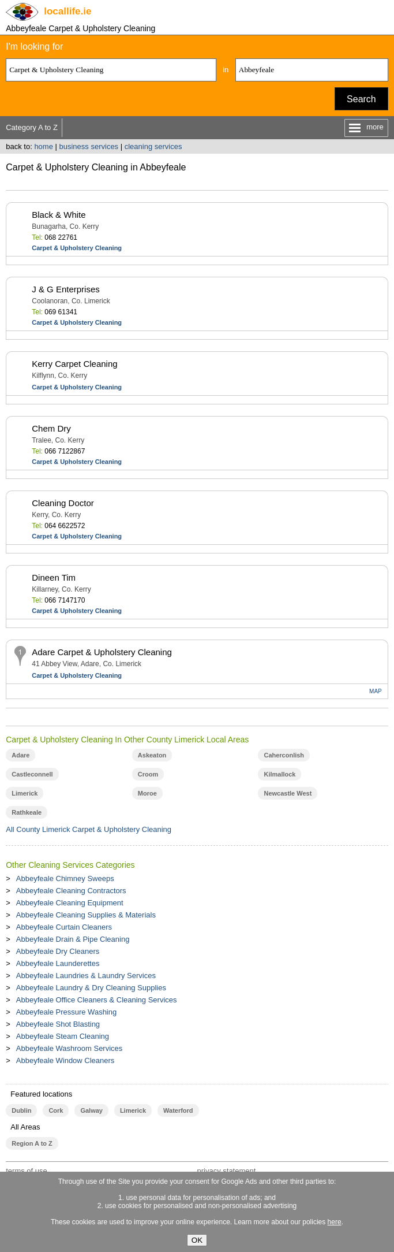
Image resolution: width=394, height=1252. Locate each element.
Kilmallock (279, 774)
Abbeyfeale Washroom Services (69, 1048)
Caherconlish (284, 755)
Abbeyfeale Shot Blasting (58, 1024)
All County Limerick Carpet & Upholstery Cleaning (88, 829)
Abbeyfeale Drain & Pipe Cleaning (73, 939)
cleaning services (153, 146)
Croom (148, 774)
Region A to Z (32, 1143)
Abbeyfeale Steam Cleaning (62, 1036)
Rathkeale (27, 812)
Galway (91, 1110)
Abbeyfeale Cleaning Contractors (71, 890)
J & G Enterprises (66, 289)
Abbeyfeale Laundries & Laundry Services (86, 975)
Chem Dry (51, 428)
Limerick (24, 793)
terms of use (26, 1170)
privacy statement (226, 1170)
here (335, 1222)
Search (361, 99)
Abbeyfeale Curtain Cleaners (64, 927)
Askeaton (152, 755)
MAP (375, 691)
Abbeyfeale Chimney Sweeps (65, 878)
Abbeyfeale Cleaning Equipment (69, 902)
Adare (20, 755)
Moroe (147, 793)
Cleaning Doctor (63, 503)
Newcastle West (288, 793)
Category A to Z (32, 127)
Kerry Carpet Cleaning (74, 364)
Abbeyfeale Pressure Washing (66, 1012)
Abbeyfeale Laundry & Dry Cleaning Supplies (91, 987)
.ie (67, 11)
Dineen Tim (54, 577)
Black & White (58, 215)
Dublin (21, 1110)
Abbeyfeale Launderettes (58, 963)
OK (197, 1240)
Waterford (178, 1110)
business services (89, 146)
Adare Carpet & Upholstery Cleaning (102, 652)
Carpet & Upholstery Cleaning (77, 247)
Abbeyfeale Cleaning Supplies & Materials (86, 915)
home (43, 146)
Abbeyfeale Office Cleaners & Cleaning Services (96, 999)
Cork (55, 1110)
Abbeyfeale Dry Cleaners (58, 951)
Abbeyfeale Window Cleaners (65, 1060)
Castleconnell (32, 774)
